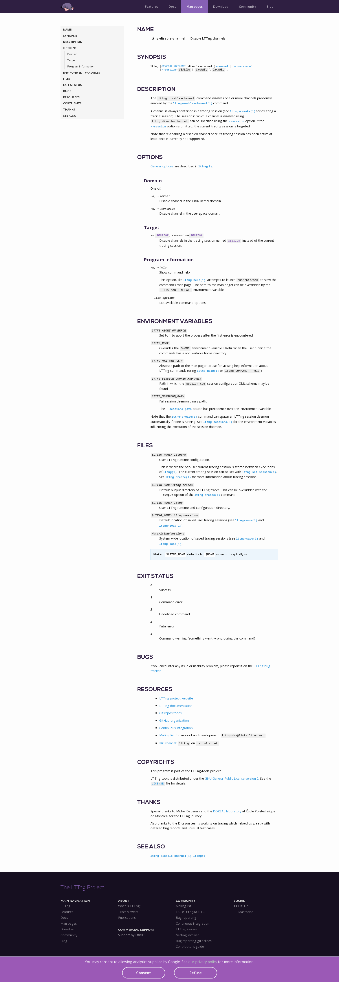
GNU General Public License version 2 (231, 778)
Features (151, 6)
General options (162, 166)
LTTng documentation (175, 706)
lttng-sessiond (217, 422)
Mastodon (245, 911)
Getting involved (188, 935)
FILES (66, 79)
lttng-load (170, 525)
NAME (67, 29)
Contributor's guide (190, 946)
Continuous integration (176, 728)
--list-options (163, 298)
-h (152, 267)
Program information (81, 66)
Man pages (195, 6)
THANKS (69, 109)
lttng (205, 166)
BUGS (67, 91)
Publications (127, 917)
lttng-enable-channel (193, 103)
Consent (143, 972)
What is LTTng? (129, 906)
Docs (172, 6)
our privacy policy (202, 961)
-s (152, 235)
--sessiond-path (179, 409)
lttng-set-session (259, 472)
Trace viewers (128, 911)
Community (247, 6)
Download (220, 6)
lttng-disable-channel (171, 856)
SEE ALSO (69, 116)
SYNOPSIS (70, 36)
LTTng (65, 906)
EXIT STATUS (72, 85)
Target (71, 60)
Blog (270, 6)
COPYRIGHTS (72, 103)
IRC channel (167, 743)
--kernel (222, 66)
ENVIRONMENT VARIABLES (81, 72)
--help (161, 267)
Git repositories (170, 713)
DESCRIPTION (72, 42)
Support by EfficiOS (132, 935)
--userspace (242, 66)
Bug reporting (186, 917)
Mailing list (167, 735)
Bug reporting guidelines (194, 940)
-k (152, 196)
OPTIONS (70, 48)
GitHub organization (174, 720)
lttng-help (194, 280)
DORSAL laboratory (227, 811)
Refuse (195, 972)
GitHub (241, 906)
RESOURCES (71, 97)
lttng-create (243, 111)
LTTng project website (176, 698)
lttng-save (246, 520)
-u (152, 208)
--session (169, 69)
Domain (72, 54)
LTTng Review (186, 929)
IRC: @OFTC (190, 911)
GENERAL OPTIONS (173, 66)
